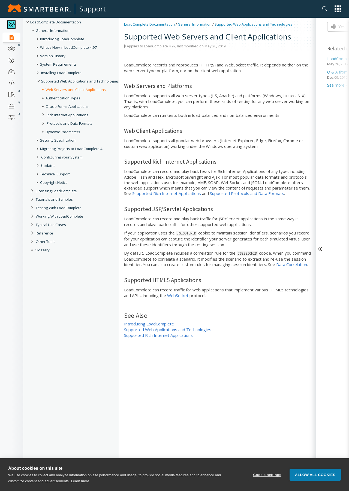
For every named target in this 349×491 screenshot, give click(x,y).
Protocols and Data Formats (69, 123)
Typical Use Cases (51, 224)
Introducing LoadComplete (62, 38)
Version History (52, 55)
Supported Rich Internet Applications (166, 193)
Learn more (80, 481)
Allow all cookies (315, 475)
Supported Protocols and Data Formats (247, 193)
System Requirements (58, 64)
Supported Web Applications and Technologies (80, 81)
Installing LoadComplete (61, 72)
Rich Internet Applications (67, 114)
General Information (53, 30)
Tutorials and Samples (54, 199)
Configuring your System (62, 157)
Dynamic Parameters (63, 131)
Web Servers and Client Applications (76, 89)
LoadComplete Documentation (55, 22)
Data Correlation (291, 264)
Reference (44, 233)
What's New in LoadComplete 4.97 (68, 47)
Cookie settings (267, 475)
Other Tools (45, 241)
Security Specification (58, 140)
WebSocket (177, 295)
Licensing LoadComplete (56, 190)
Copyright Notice (54, 182)
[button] (338, 9)
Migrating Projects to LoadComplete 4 (71, 148)
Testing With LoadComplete (59, 207)
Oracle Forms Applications (67, 106)
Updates (48, 165)
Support (92, 9)
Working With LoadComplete (59, 216)
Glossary (42, 250)
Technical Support (55, 174)
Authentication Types (63, 98)
